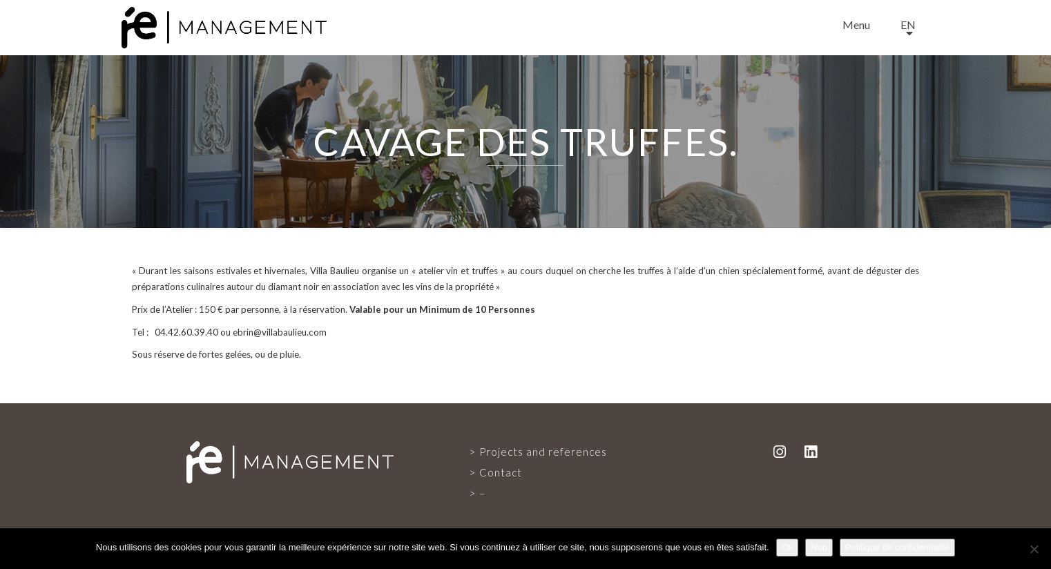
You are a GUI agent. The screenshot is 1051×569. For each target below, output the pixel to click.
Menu (856, 24)
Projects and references (543, 451)
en (908, 24)
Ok (787, 547)
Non (819, 547)
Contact (500, 472)
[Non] (1034, 549)
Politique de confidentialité (897, 547)
